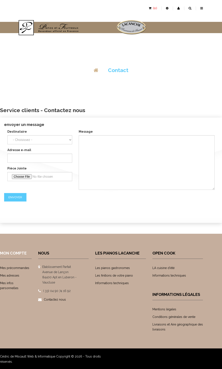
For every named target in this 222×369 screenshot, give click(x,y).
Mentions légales (164, 309)
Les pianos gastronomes (112, 268)
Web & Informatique (41, 356)
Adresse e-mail (19, 150)
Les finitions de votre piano (114, 275)
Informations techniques (112, 283)
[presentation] (37, 209)
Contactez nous (55, 299)
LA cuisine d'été (163, 268)
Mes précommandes (14, 268)
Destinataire (17, 131)
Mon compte (13, 253)
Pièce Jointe (17, 168)
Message (86, 131)
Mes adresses (9, 275)
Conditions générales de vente (173, 317)
